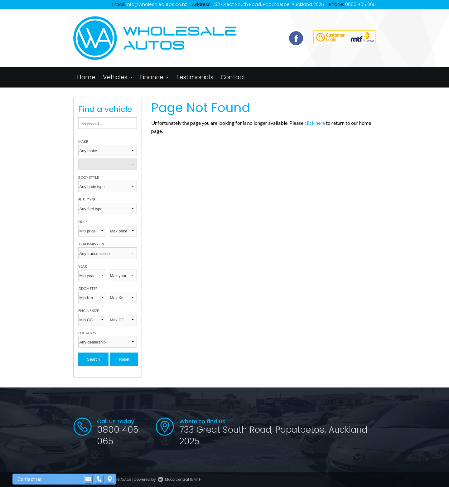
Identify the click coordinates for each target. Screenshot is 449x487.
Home (86, 77)
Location (87, 333)
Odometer (88, 288)
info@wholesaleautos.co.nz (156, 4)
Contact (233, 77)
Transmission (91, 244)
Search (93, 359)
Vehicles (118, 77)
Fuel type (86, 199)
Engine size (88, 311)
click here (314, 123)
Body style (88, 177)
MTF (197, 479)
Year (82, 266)
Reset (124, 359)
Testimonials (194, 77)
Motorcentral (173, 479)
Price (83, 222)
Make (83, 141)
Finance (154, 77)
